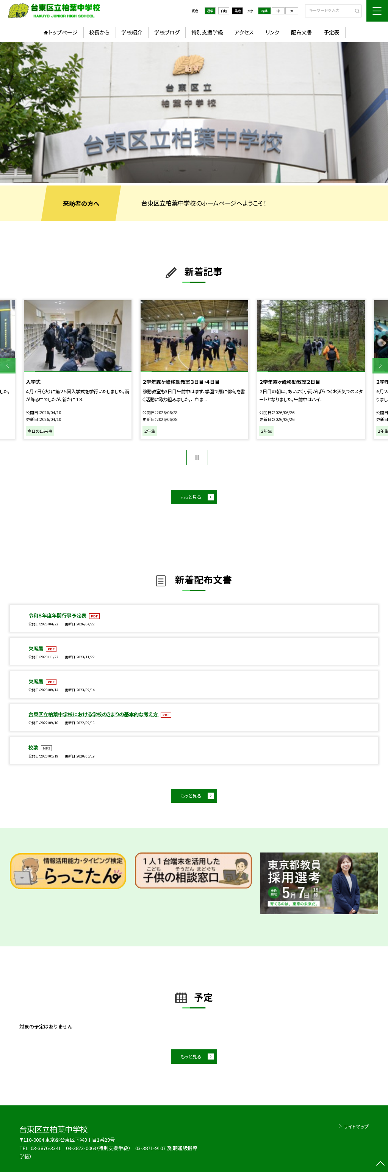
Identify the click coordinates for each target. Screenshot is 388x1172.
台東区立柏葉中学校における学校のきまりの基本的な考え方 (93, 714)
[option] (194, 112)
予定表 (332, 32)
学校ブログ (167, 32)
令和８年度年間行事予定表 (58, 615)
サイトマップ (356, 1126)
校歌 (33, 747)
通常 (210, 10)
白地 (224, 10)
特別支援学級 (207, 32)
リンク (272, 32)
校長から (99, 32)
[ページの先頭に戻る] (380, 1164)
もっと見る (190, 497)
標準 (264, 10)
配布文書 (301, 32)
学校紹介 (131, 32)
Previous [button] (8, 366)
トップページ (63, 32)
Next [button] (380, 366)
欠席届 (36, 648)
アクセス (244, 32)
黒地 (238, 10)
